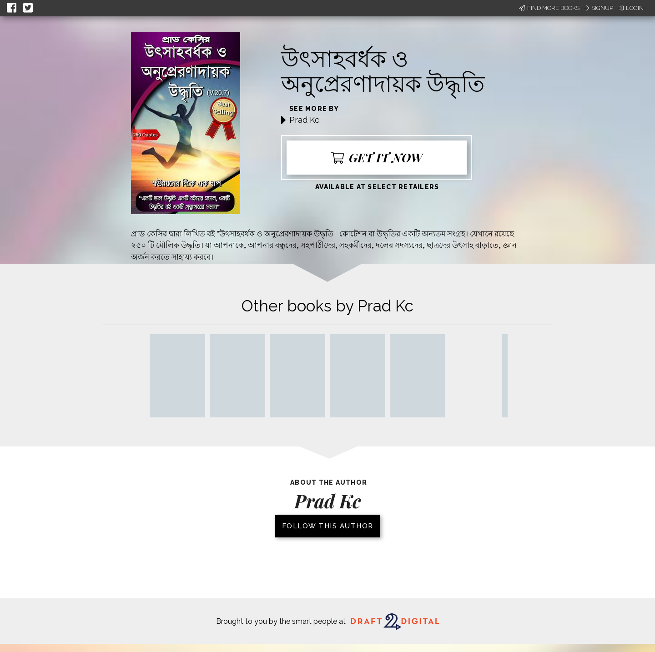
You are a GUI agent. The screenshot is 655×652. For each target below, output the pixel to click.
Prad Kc (304, 120)
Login (631, 8)
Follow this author (327, 526)
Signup (598, 8)
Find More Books (549, 8)
